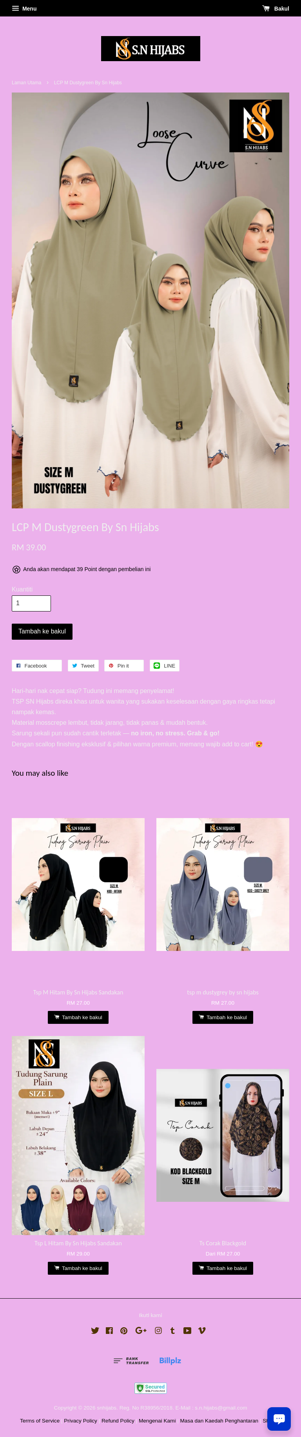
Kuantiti (22, 589)
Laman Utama (26, 82)
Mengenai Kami (157, 1421)
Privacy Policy (80, 1421)
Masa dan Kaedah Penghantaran (219, 1421)
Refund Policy (118, 1421)
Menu (24, 8)
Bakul (275, 8)
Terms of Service (40, 1421)
